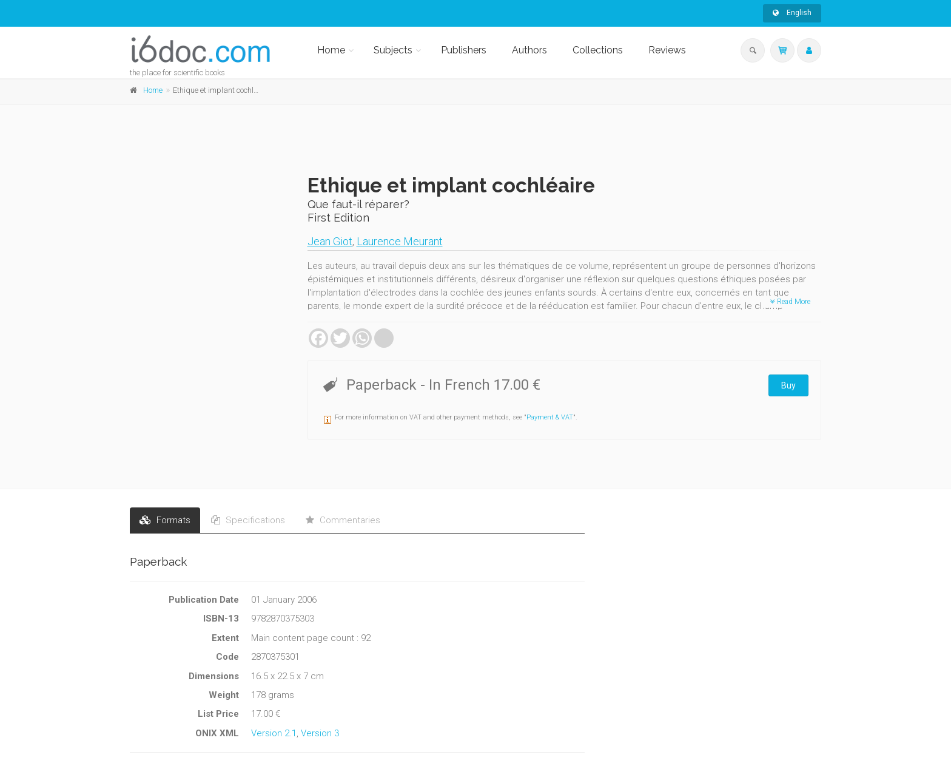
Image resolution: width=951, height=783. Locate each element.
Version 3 (320, 733)
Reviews (667, 50)
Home (331, 50)
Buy (788, 385)
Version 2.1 (274, 733)
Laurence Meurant (400, 241)
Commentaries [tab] (343, 520)
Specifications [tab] (248, 520)
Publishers (463, 50)
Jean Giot (329, 241)
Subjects (393, 50)
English (792, 12)
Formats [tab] (164, 520)
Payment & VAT (549, 417)
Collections (598, 50)
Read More (790, 301)
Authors (529, 50)
